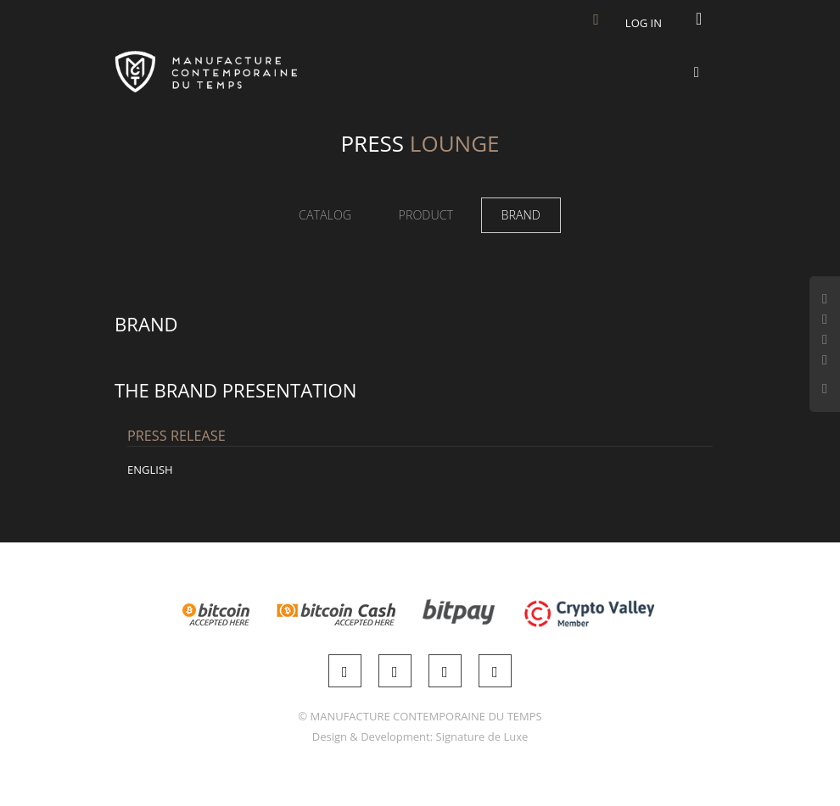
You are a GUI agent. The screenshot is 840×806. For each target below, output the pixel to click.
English (150, 469)
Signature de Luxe (482, 736)
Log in (643, 23)
